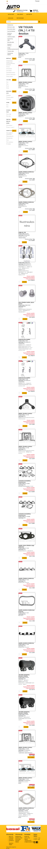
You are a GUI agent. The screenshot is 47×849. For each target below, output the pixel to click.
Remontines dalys (11, 29)
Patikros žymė (11, 111)
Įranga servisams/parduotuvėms (11, 48)
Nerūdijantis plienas (10, 72)
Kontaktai (29, 14)
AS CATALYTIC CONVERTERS (9, 133)
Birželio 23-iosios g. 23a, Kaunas (27, 838)
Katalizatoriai (10, 25)
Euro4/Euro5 (9, 125)
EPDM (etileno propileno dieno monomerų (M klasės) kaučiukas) (10, 62)
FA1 (7, 140)
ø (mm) (11, 103)
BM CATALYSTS (9, 136)
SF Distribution (9, 142)
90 (7, 84)
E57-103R (8, 114)
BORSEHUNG (9, 138)
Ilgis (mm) (11, 80)
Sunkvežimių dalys (10, 39)
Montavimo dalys (11, 27)
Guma (8, 66)
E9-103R (8, 116)
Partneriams (20, 18)
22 (7, 82)
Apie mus (11, 836)
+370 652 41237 (28, 840)
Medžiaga (11, 59)
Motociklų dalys (10, 42)
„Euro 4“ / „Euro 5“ (10, 127)
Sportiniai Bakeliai (11, 31)
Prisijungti (37, 1)
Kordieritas (9, 70)
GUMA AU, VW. (22, 232)
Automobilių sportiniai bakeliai (18, 840)
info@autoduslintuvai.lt (29, 841)
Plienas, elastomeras (10, 74)
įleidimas (8, 99)
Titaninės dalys (10, 51)
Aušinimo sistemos (9, 45)
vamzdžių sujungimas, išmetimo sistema (24, 675)
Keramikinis (9, 68)
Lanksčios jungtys (11, 36)
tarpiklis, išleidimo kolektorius (26, 172)
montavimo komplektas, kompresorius (24, 481)
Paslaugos (11, 837)
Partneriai (11, 839)
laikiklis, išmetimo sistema (25, 82)
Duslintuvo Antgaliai (9, 34)
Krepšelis (35, 10)
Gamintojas (11, 131)
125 (7, 86)
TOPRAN (8, 144)
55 (7, 104)
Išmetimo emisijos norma (11, 121)
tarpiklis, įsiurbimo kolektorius (26, 643)
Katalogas (11, 14)
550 (7, 88)
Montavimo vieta (11, 92)
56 (7, 106)
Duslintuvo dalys (18, 837)
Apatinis (8, 95)
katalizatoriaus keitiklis (24, 339)
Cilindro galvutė (9, 97)
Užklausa (10, 18)
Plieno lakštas (9, 76)
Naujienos (20, 14)
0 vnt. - (36, 11)
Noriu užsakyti (31, 757)
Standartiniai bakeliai (10, 54)
